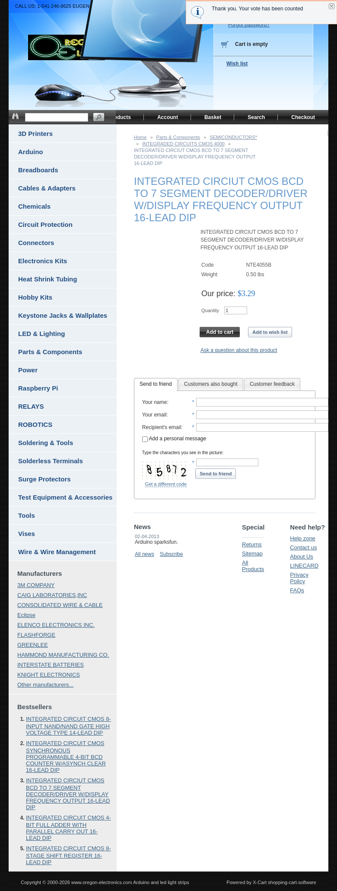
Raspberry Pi (38, 388)
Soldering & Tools (45, 442)
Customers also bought (210, 384)
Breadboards (38, 170)
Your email (154, 415)
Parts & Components (178, 137)
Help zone (302, 538)
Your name (154, 402)
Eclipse (26, 615)
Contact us (303, 547)
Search (256, 117)
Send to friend (156, 384)
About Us (301, 556)
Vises (26, 533)
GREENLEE (32, 645)
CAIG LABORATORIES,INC (52, 595)
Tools (26, 515)
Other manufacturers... (45, 684)
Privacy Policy (299, 577)
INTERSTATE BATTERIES (50, 665)
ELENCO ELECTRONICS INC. (56, 625)
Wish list (237, 64)
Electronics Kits (42, 261)
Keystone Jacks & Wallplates (62, 315)
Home (140, 137)
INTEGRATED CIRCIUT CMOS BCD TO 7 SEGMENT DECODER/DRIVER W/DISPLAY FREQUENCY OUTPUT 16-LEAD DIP (68, 793)
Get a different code (166, 484)
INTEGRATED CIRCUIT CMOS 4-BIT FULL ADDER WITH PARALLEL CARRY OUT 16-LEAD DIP (68, 827)
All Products (253, 565)
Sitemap (252, 553)
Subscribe (171, 554)
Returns (252, 544)
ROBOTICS (35, 424)
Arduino (30, 151)
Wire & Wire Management (57, 551)
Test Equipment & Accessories (65, 497)
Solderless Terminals (50, 461)
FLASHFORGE (36, 635)
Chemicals (34, 206)
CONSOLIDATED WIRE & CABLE (60, 605)
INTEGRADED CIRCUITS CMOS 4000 (183, 143)
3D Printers (35, 133)
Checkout (303, 117)
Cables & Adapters (47, 188)
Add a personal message (174, 439)
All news (144, 554)
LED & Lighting (41, 333)
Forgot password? (249, 25)
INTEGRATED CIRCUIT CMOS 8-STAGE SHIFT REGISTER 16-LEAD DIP (68, 855)
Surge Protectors (44, 479)
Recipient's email (161, 427)
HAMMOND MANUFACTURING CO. (63, 655)
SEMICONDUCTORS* (233, 137)
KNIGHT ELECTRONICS (48, 674)
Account (167, 117)
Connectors (36, 242)
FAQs (297, 590)
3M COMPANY (35, 585)
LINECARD (304, 565)
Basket (212, 117)
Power (28, 370)
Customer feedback (272, 384)
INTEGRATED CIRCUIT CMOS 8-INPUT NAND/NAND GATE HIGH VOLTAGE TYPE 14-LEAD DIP (68, 726)
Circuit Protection (45, 224)
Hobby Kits (35, 297)
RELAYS (31, 406)
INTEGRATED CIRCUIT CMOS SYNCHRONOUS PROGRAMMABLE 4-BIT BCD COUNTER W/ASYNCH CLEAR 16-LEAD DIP (66, 756)
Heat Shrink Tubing (47, 279)
